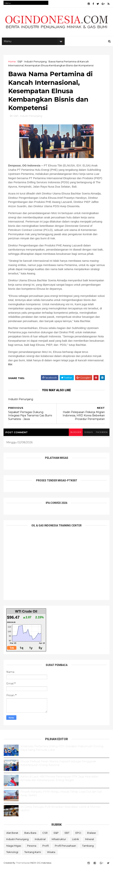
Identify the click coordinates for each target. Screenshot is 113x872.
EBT (67, 836)
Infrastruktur (59, 843)
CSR (45, 836)
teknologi (12, 856)
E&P (20, 62)
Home (12, 62)
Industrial (40, 843)
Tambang (88, 849)
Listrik (75, 843)
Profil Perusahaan (65, 849)
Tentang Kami (32, 856)
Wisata (51, 856)
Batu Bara (30, 836)
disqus (87, 436)
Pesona (31, 849)
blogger (74, 436)
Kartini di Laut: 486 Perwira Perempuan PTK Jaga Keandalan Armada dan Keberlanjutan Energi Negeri (59, 782)
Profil (45, 849)
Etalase (91, 836)
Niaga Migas (13, 849)
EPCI (78, 836)
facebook (101, 436)
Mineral (89, 843)
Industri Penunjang (36, 62)
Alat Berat (12, 836)
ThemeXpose (23, 866)
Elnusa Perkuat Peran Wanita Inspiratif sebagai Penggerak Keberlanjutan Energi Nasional (58, 767)
